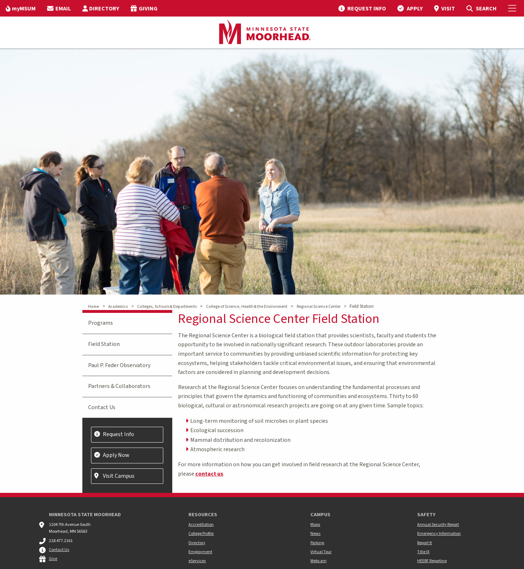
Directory (196, 543)
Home (93, 307)
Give (53, 559)
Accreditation (201, 525)
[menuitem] (20, 8)
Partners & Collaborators (119, 386)
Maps (315, 525)
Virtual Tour (321, 552)
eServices (197, 561)
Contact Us (101, 407)
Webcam (318, 561)
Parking (317, 543)
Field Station (104, 344)
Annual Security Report (438, 525)
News (315, 534)
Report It (424, 543)
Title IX (423, 552)
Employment (200, 552)
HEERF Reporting (432, 561)
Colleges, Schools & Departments (167, 307)
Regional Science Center (319, 307)
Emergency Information (439, 534)
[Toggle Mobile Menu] (513, 8)
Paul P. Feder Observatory (119, 365)
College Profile (201, 534)
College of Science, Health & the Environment (246, 307)
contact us (209, 474)
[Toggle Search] (481, 8)
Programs (100, 323)
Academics (118, 307)
